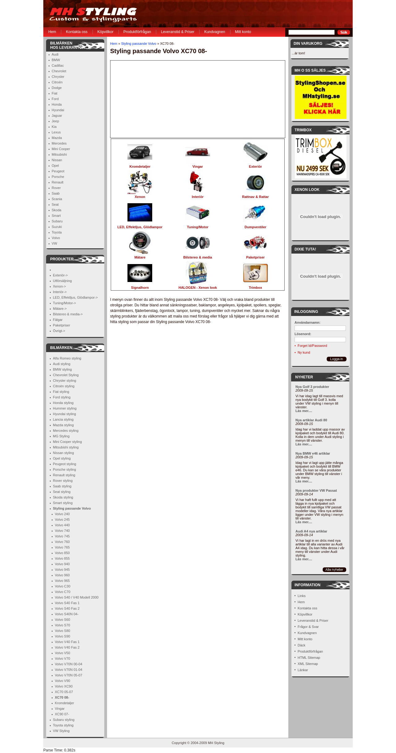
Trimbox (255, 285)
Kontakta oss (76, 32)
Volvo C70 (62, 592)
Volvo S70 (62, 625)
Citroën (57, 82)
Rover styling (63, 480)
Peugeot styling (64, 464)
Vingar (60, 708)
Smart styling (63, 503)
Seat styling (62, 492)
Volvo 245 (62, 519)
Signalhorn (139, 285)
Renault (57, 182)
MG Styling (61, 436)
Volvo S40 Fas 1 (67, 603)
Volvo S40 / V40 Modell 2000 (76, 597)
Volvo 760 (62, 542)
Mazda (57, 138)
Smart (56, 215)
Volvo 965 (62, 581)
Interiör (197, 195)
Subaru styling (64, 719)
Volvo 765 (62, 547)
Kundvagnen (214, 32)
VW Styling (61, 731)
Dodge (57, 88)
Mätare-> (60, 308)
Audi (55, 54)
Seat (55, 204)
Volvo (56, 238)
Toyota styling (63, 725)
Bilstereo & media (197, 255)
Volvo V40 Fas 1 (67, 642)
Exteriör (255, 164)
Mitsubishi (59, 154)
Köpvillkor (105, 32)
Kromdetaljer (64, 703)
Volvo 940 (62, 564)
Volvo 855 (62, 558)
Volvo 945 (62, 569)
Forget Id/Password (312, 345)
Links (302, 596)
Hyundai (58, 110)
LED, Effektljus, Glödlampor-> (75, 297)
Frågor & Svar (308, 627)
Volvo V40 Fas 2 (67, 647)
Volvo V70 (62, 658)
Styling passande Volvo (138, 43)
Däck (301, 645)
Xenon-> (59, 286)
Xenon (139, 195)
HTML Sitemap (309, 657)
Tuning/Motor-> (64, 303)
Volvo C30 (62, 586)
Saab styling (62, 486)
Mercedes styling (66, 430)
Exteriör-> (60, 275)
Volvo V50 (62, 653)
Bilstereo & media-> (68, 314)
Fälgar (57, 320)
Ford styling (62, 397)
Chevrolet (59, 71)
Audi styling (61, 364)
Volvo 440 (62, 525)
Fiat (54, 93)
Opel (55, 165)
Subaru (57, 221)
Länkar (303, 670)
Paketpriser (61, 325)
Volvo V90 (62, 681)
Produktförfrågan (137, 32)
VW (54, 243)
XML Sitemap (308, 664)
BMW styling (62, 369)
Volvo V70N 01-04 (68, 669)
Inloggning (306, 311)
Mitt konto (243, 32)
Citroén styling (64, 386)
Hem (52, 32)
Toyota (57, 232)
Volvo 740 (62, 530)
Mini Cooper (61, 149)
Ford (55, 99)
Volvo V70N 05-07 (68, 675)
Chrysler (58, 76)
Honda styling (63, 403)
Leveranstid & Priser (177, 32)
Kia (54, 126)
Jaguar (57, 115)
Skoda (56, 210)
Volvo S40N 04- (66, 614)
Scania (57, 199)
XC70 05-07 (64, 692)
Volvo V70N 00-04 (68, 664)
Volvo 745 (62, 536)
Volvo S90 (62, 636)
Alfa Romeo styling (67, 358)
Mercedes (59, 143)
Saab (56, 193)
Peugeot (58, 171)
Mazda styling (63, 425)
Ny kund (304, 352)
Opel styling (62, 458)
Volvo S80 (62, 631)
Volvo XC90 (63, 686)
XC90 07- (62, 714)
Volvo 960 (62, 575)
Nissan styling (63, 453)
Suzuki (57, 227)
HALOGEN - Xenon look (198, 285)
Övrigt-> (59, 331)
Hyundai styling (64, 414)
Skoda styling (63, 497)
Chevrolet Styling (66, 375)
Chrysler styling (64, 380)
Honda (57, 104)
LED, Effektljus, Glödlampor (140, 225)
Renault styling (64, 475)
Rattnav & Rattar (255, 195)
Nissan (57, 160)
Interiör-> (60, 292)
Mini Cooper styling (67, 442)
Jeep (55, 121)
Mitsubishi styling (66, 447)
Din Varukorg (308, 43)
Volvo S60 (62, 619)
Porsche (58, 177)
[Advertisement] (149, 99)
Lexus (56, 132)
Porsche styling (64, 469)
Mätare (139, 255)
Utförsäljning (62, 281)
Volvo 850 (62, 553)
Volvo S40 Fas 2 (67, 608)
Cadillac (58, 65)
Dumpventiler (255, 225)
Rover (56, 188)
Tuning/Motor (197, 225)
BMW (56, 60)
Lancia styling (63, 419)
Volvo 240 (62, 514)
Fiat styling (61, 391)
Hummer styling (64, 408)
